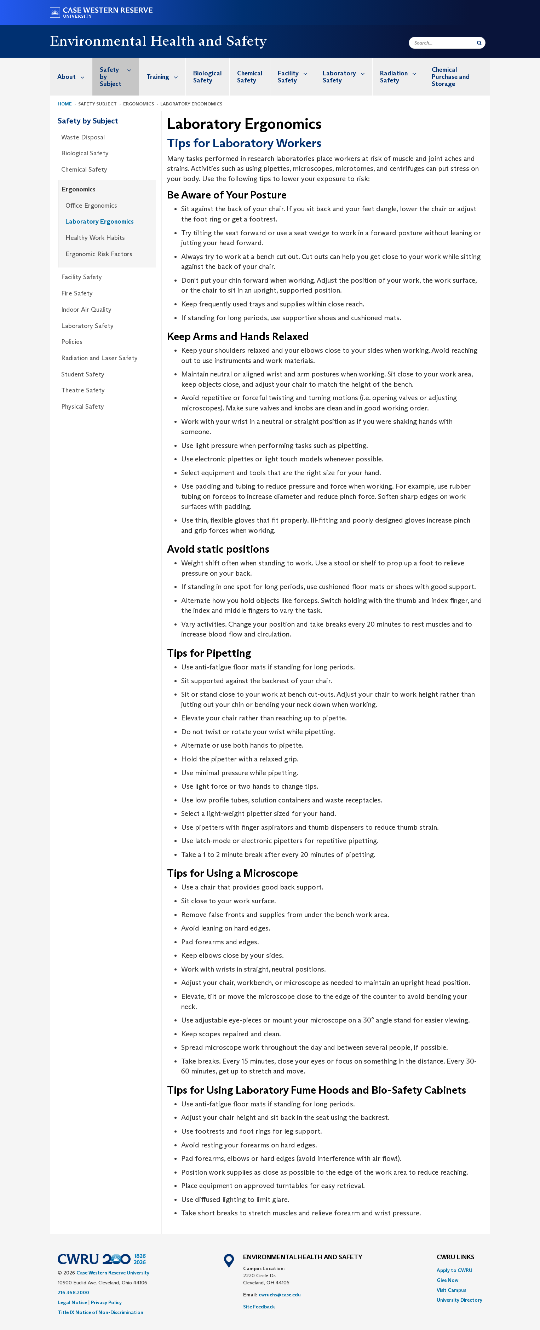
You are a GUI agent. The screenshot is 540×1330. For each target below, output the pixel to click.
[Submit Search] (479, 43)
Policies (71, 342)
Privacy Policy (106, 1302)
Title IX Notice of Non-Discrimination (100, 1312)
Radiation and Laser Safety (99, 358)
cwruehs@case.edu (280, 1294)
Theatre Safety (83, 390)
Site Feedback (259, 1306)
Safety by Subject (119, 73)
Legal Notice (72, 1302)
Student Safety (82, 374)
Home (65, 103)
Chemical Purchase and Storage (451, 77)
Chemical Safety (250, 76)
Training (166, 76)
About (74, 76)
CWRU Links (456, 1257)
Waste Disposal (83, 137)
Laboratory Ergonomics (99, 221)
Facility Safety (296, 73)
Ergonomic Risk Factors (98, 254)
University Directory (459, 1300)
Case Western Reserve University (112, 1272)
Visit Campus (451, 1290)
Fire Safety (77, 293)
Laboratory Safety (347, 73)
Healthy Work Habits (95, 238)
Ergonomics (79, 189)
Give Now (447, 1280)
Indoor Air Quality (86, 309)
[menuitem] (71, 77)
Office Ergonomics (91, 205)
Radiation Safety (402, 73)
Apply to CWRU (454, 1270)
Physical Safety (82, 406)
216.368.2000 (73, 1292)
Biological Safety (207, 76)
